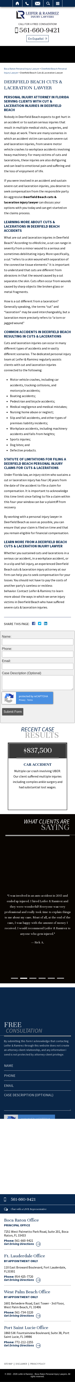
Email (37, 3)
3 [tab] (32, 978)
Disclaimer (21, 1363)
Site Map (8, 1363)
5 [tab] (51, 978)
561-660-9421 (39, 30)
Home (17, 3)
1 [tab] (14, 978)
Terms (30, 700)
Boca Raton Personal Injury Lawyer (21, 68)
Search (48, 3)
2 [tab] (23, 978)
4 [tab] (42, 978)
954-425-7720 (24, 1276)
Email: (6, 661)
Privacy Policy (37, 1363)
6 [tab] (60, 978)
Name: (6, 636)
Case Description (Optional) (21, 673)
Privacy (22, 700)
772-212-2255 (24, 1342)
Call (27, 3)
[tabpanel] (37, 898)
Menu (57, 3)
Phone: (7, 648)
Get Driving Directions (19, 1243)
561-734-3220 (24, 1312)
